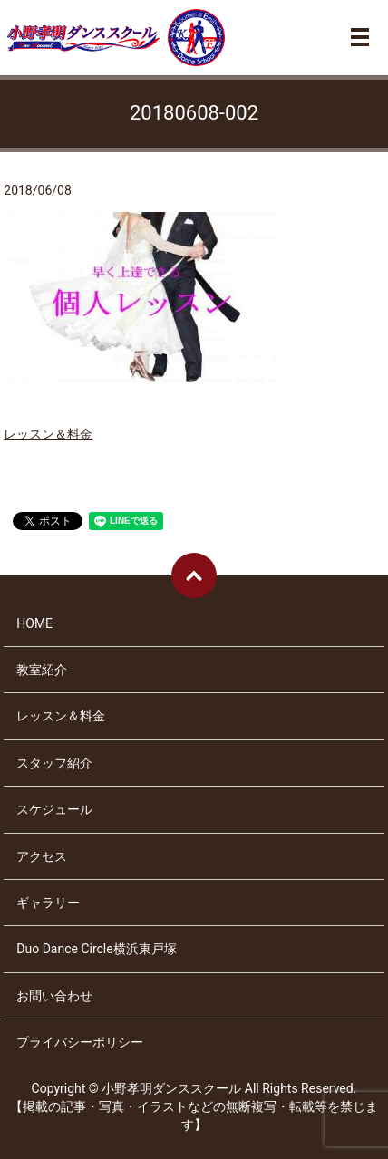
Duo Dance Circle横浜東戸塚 (96, 949)
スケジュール (54, 809)
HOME (34, 623)
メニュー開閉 (360, 37)
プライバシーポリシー (79, 1042)
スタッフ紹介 (54, 763)
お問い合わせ (54, 996)
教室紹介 (41, 669)
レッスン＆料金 (48, 434)
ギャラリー (48, 902)
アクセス (41, 856)
